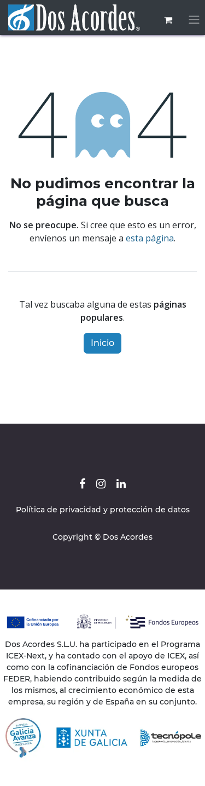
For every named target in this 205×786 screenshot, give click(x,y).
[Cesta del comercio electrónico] (168, 20)
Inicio (102, 343)
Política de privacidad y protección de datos (103, 510)
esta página (150, 238)
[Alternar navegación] (194, 20)
